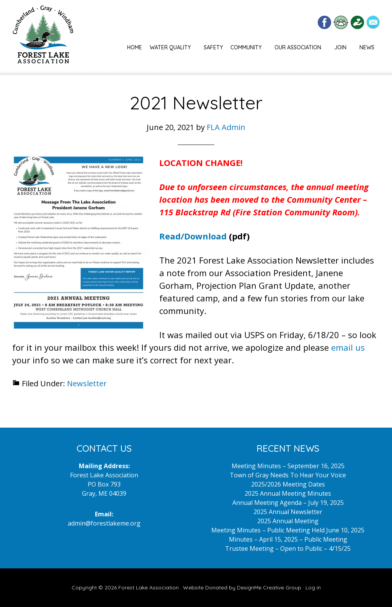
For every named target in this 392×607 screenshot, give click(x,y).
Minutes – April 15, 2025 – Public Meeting (288, 539)
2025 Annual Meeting (287, 521)
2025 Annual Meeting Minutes (288, 493)
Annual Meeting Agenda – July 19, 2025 (288, 502)
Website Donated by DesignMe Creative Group (242, 587)
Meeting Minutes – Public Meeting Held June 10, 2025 (287, 530)
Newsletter (87, 383)
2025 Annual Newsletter (287, 512)
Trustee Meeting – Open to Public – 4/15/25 (288, 548)
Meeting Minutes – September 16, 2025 (288, 466)
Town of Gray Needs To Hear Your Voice (288, 475)
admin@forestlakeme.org (104, 523)
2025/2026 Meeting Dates (288, 484)
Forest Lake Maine (43, 37)
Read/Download (193, 236)
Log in (313, 587)
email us (348, 347)
